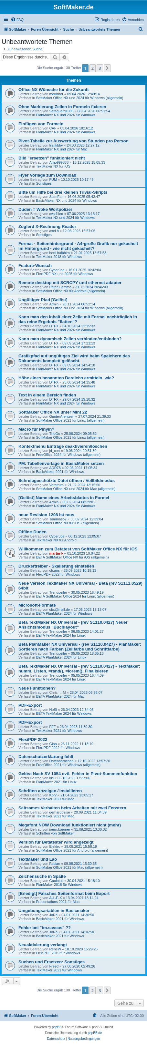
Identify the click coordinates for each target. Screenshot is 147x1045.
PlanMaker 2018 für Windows (59, 884)
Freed (53, 966)
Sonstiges (43, 183)
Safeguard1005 (61, 111)
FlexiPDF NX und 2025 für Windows (64, 274)
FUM (53, 179)
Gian (53, 744)
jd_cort (54, 451)
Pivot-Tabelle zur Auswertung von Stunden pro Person (73, 140)
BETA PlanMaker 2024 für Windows (64, 613)
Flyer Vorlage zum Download (47, 175)
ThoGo (54, 433)
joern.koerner (59, 829)
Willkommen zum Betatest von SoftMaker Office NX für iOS (77, 549)
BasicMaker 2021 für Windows (60, 472)
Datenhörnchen (61, 761)
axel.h (53, 231)
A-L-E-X (55, 898)
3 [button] (100, 68)
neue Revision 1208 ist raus (46, 514)
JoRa (53, 915)
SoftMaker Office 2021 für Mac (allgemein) (69, 867)
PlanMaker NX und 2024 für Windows (65, 115)
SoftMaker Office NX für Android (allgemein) (70, 291)
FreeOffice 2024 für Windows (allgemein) (68, 454)
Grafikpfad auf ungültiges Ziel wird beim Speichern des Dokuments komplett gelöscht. (74, 358)
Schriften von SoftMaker (55, 833)
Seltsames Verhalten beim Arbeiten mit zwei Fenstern (72, 807)
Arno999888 (58, 162)
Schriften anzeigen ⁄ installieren (50, 790)
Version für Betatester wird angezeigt (55, 842)
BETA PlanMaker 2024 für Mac (60, 696)
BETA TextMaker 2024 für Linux (61, 635)
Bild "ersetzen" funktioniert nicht (51, 158)
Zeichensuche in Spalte (42, 876)
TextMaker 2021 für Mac (55, 799)
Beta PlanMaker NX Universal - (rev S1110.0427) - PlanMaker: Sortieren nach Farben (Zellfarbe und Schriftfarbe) (79, 646)
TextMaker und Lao (37, 859)
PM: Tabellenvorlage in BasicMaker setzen (61, 463)
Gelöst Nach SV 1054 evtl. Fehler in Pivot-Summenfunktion (77, 773)
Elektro (54, 846)
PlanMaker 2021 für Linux (56, 782)
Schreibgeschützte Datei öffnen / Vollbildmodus (66, 480)
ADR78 (54, 468)
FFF (52, 727)
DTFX (53, 326)
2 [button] (92, 68)
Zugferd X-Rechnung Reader (47, 226)
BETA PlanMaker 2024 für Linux (61, 657)
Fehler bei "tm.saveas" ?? (44, 927)
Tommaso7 (58, 519)
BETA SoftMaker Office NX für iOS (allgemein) (72, 557)
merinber (56, 94)
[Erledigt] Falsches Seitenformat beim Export (64, 893)
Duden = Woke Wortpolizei (45, 209)
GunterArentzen (61, 416)
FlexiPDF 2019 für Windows (58, 953)
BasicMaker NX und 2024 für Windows (66, 200)
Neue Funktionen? (37, 688)
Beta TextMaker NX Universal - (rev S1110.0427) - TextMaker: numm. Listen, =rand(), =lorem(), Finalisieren (79, 668)
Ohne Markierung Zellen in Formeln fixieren (62, 106)
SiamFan (56, 197)
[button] (107, 68)
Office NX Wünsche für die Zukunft (53, 89)
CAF (52, 128)
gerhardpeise (59, 812)
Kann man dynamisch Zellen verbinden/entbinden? (69, 338)
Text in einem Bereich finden (47, 395)
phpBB (57, 1027)
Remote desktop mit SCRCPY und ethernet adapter (69, 282)
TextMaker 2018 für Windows (59, 257)
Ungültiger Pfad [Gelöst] (43, 299)
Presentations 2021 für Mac (57, 902)
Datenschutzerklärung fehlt (45, 756)
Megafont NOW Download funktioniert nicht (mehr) (69, 825)
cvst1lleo (56, 214)
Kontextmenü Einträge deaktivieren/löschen (62, 446)
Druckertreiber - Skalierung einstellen (56, 566)
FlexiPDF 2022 (32, 739)
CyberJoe (56, 270)
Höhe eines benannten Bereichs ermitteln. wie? (66, 377)
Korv (53, 795)
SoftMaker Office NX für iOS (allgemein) (67, 523)
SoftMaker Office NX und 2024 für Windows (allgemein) (79, 98)
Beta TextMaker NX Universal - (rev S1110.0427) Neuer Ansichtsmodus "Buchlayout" (73, 625)
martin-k (56, 553)
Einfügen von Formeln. (41, 123)
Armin (53, 304)
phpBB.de (95, 1033)
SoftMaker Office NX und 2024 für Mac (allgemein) (75, 489)
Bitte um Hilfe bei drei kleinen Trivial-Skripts (63, 192)
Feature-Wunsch (35, 265)
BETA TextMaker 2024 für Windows (63, 713)
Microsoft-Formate (37, 605)
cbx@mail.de (59, 609)
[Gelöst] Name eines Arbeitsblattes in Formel (63, 497)
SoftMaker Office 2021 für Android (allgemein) (72, 850)
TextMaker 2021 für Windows (59, 731)
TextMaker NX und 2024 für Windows (65, 218)
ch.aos (54, 570)
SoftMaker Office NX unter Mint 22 (52, 412)
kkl (51, 778)
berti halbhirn (59, 253)
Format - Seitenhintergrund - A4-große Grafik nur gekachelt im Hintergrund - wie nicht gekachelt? (78, 246)
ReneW (55, 949)
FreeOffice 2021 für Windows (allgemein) (68, 765)
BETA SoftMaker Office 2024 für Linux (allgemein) (75, 596)
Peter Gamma (60, 287)
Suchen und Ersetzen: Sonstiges (51, 961)
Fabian (54, 864)
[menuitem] (17, 20)
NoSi (53, 710)
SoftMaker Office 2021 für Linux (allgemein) (70, 420)
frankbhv (56, 145)
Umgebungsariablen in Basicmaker (53, 910)
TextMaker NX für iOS (53, 166)
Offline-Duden (32, 531)
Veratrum (56, 485)
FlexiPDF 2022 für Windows (58, 574)
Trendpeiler (58, 592)
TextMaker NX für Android (56, 540)
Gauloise (56, 881)
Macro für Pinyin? (36, 429)
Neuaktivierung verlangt (42, 944)
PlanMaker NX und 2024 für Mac (62, 149)
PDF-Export (30, 705)
